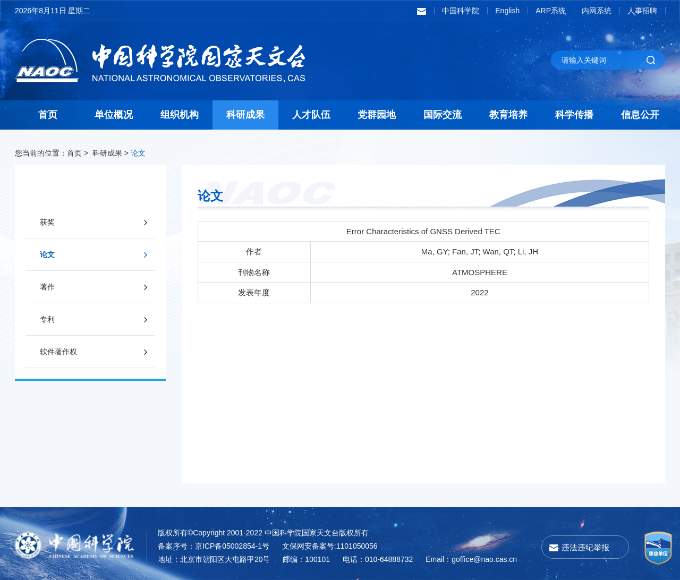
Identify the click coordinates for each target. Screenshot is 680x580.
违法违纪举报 (585, 547)
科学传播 (574, 114)
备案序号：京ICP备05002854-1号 (213, 546)
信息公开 (640, 114)
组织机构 (179, 114)
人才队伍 (311, 114)
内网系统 (596, 10)
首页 (47, 114)
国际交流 (442, 114)
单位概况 (114, 114)
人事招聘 (642, 10)
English (507, 10)
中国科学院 (460, 10)
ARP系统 (551, 10)
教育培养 (508, 114)
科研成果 (245, 114)
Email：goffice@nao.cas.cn (471, 559)
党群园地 (377, 114)
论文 (138, 153)
